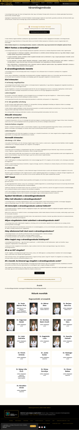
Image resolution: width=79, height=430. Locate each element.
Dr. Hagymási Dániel (21, 321)
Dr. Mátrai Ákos (44, 305)
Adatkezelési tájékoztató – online (63, 420)
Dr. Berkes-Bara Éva (67, 305)
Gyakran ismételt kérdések (68, 423)
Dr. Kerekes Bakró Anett (44, 321)
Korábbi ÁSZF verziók (56, 423)
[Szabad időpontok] (1, 0)
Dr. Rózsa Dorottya (44, 370)
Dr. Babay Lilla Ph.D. (21, 370)
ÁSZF (53, 420)
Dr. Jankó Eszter (44, 354)
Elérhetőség (26, 420)
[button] (18, 3)
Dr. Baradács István (21, 387)
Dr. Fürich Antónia (21, 354)
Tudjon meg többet (33, 414)
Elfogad (32, 426)
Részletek (5, 427)
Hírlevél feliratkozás (39, 420)
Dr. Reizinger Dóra (67, 354)
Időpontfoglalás (18, 420)
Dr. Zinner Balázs (67, 370)
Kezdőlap (11, 420)
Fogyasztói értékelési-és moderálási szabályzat (41, 423)
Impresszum (47, 420)
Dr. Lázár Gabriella (21, 337)
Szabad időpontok (8, 0)
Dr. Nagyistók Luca (45, 337)
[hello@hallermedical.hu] (30, 0)
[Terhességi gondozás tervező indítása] (39, 32)
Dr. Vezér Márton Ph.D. (21, 305)
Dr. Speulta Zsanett (67, 337)
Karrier (31, 420)
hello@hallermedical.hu (38, 0)
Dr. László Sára (67, 321)
